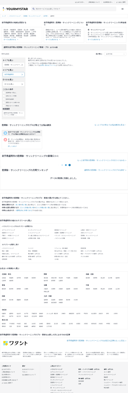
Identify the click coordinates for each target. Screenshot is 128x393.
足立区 (56, 323)
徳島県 (4, 300)
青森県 (11, 278)
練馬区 (34, 326)
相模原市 (71, 313)
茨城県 (76, 278)
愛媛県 (19, 300)
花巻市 (20, 30)
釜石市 (27, 32)
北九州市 (34, 316)
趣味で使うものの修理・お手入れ (12, 256)
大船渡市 (13, 30)
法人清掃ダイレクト (29, 375)
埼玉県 (61, 278)
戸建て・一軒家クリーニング (10, 235)
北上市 (26, 30)
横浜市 (56, 313)
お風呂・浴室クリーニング (89, 230)
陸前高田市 (20, 32)
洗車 (79, 384)
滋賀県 (68, 289)
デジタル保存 (85, 256)
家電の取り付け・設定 (61, 256)
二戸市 (33, 32)
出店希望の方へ (108, 2)
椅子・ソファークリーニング (87, 372)
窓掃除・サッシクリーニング (89, 235)
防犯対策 (83, 248)
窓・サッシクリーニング (57, 388)
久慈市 (32, 30)
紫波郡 (32, 34)
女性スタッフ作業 (11, 96)
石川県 (110, 278)
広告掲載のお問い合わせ (10, 380)
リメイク (30, 248)
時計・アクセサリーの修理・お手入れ (92, 254)
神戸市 (11, 316)
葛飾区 (41, 326)
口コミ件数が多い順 (42, 207)
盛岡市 (11, 313)
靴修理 (106, 377)
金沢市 (78, 313)
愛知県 (4, 289)
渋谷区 (101, 323)
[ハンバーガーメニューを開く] (122, 9)
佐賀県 (53, 300)
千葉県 (68, 278)
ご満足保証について (94, 2)
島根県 (95, 289)
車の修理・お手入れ (84, 378)
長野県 (95, 278)
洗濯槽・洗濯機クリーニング (63, 233)
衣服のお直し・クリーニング (10, 254)
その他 (56, 259)
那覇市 (41, 316)
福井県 (118, 278)
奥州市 (13, 34)
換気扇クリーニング (60, 230)
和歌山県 (46, 291)
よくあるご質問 (120, 2)
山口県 (118, 289)
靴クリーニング (108, 380)
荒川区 (19, 326)
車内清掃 (81, 381)
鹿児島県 (54, 302)
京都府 (61, 289)
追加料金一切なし (11, 92)
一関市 (12, 32)
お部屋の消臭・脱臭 (34, 238)
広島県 (110, 289)
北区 (10, 326)
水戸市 (26, 313)
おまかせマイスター (28, 369)
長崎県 (61, 300)
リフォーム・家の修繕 (61, 248)
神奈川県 (54, 278)
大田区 (86, 323)
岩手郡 (26, 34)
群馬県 (53, 280)
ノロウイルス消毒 (59, 238)
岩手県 (19, 278)
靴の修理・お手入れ (34, 254)
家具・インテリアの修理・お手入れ (91, 251)
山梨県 (61, 280)
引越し (30, 259)
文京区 (34, 323)
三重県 (26, 289)
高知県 (26, 300)
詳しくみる (12, 146)
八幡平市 (7, 34)
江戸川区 (49, 326)
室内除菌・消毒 (85, 238)
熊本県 (68, 300)
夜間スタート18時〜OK (13, 102)
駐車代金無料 (10, 99)
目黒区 (78, 323)
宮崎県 (46, 302)
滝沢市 (20, 34)
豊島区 (4, 326)
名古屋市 (94, 313)
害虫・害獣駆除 (32, 251)
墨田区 (49, 323)
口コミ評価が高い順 (27, 207)
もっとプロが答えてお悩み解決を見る (109, 125)
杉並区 (116, 323)
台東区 (41, 323)
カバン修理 (107, 372)
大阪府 (46, 289)
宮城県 (26, 278)
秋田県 (34, 278)
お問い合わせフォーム (48, 65)
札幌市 (4, 313)
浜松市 (101, 313)
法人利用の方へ (6, 374)
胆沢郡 (12, 36)
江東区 (63, 323)
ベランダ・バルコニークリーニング (65, 235)
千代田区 (12, 323)
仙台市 (19, 313)
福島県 (11, 280)
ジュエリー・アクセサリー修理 (113, 382)
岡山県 (103, 289)
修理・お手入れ (108, 369)
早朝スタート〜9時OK (12, 106)
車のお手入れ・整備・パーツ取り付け (65, 251)
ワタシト (25, 372)
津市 (107, 313)
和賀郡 (6, 36)
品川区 (71, 323)
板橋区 (26, 326)
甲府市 (86, 313)
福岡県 (46, 300)
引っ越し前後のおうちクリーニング (38, 235)
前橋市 (41, 313)
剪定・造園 (5, 251)
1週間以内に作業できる (24, 210)
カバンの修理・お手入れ (61, 254)
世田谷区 (94, 323)
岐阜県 (11, 289)
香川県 (11, 300)
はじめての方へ (79, 2)
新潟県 (88, 278)
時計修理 (106, 388)
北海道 (4, 278)
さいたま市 (50, 313)
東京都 (46, 278)
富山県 (103, 278)
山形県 (4, 280)
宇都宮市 (34, 313)
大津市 (116, 313)
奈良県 (76, 289)
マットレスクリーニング (85, 374)
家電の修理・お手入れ (34, 256)
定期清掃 (4, 259)
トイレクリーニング (34, 233)
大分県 (76, 300)
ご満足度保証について (8, 372)
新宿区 (4, 323)
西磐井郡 (19, 36)
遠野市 (6, 32)
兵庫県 (53, 289)
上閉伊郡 (33, 36)
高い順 (24, 205)
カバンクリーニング (110, 374)
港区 (25, 323)
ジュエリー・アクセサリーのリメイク (115, 385)
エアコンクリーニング (8, 230)
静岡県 (19, 289)
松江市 (19, 316)
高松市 (26, 316)
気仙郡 (26, 36)
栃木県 (46, 280)
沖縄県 (61, 302)
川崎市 (63, 313)
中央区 (19, 323)
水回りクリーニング (87, 233)
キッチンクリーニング (34, 230)
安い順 (18, 205)
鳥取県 (88, 289)
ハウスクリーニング (8, 248)
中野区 (108, 323)
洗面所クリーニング (8, 233)
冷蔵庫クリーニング (8, 238)
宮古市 (6, 30)
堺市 (3, 316)
